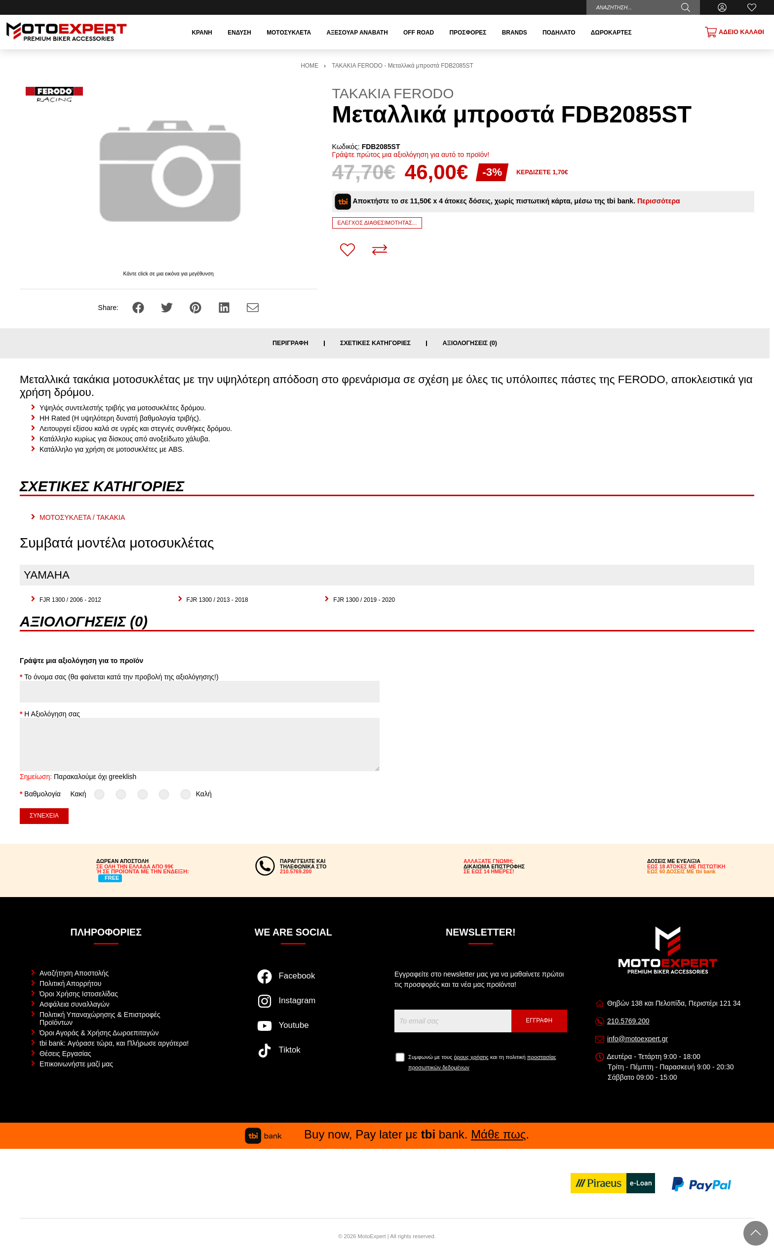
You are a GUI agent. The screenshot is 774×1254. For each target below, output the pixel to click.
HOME (309, 65)
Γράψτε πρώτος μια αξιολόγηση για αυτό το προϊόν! (411, 154)
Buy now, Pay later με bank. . (387, 1134)
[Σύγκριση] (379, 250)
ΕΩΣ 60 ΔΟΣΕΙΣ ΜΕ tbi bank (681, 871)
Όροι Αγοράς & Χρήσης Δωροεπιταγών (98, 1033)
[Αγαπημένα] (751, 7)
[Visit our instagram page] (293, 1006)
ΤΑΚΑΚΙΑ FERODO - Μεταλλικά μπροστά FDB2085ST (402, 65)
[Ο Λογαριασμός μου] (722, 7)
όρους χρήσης (471, 1057)
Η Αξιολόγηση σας (52, 714)
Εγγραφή (539, 1020)
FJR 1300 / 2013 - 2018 (217, 599)
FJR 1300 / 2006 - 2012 (70, 599)
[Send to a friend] (253, 307)
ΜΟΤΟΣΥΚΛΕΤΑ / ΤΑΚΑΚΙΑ (82, 517)
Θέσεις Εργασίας (65, 1054)
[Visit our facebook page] (293, 981)
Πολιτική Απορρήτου (70, 983)
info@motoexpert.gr (637, 1039)
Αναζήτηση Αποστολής (74, 973)
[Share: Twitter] (168, 307)
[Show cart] (734, 32)
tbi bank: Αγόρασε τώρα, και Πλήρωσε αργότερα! (114, 1043)
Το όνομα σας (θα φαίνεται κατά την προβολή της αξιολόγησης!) (121, 677)
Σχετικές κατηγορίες (375, 343)
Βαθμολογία (42, 794)
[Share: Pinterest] (196, 307)
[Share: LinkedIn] (225, 307)
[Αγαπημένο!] (347, 250)
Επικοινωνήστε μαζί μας (76, 1064)
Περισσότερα (658, 201)
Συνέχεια (44, 815)
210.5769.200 (628, 1021)
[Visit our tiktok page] (293, 1055)
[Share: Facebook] (139, 307)
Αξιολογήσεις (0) (469, 343)
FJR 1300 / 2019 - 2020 (364, 599)
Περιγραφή (290, 343)
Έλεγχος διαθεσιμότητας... (377, 223)
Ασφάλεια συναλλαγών (74, 1004)
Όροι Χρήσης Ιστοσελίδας (78, 994)
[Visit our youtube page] (293, 1031)
